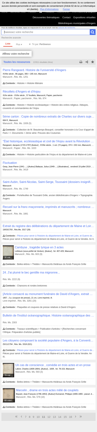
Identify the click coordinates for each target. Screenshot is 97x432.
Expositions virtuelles (85, 17)
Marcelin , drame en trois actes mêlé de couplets (47, 390)
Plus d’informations (49, 9)
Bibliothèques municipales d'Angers (77, 23)
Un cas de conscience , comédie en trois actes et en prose (52, 365)
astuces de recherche (66, 28)
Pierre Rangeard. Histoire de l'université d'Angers (34, 70)
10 (38, 416)
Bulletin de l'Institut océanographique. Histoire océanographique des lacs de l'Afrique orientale (48, 315)
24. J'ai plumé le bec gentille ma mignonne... (31, 272)
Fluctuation (10, 162)
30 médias (9, 257)
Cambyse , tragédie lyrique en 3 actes (39, 247)
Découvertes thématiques (46, 17)
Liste (7, 43)
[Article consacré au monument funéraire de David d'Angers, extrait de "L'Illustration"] (48, 294)
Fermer (66, 9)
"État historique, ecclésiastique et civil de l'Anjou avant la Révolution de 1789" (48, 141)
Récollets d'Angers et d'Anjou (21, 91)
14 (59, 416)
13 (54, 416)
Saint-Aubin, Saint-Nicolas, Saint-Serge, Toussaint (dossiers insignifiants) (48, 181)
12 (48, 416)
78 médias (9, 375)
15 (65, 416)
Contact (66, 17)
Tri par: (41, 44)
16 (70, 416)
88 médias (9, 400)
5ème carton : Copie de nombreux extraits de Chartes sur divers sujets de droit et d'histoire (48, 116)
